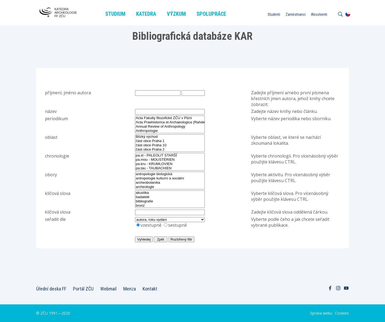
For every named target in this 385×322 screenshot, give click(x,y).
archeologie (170, 187)
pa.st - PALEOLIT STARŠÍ (170, 155)
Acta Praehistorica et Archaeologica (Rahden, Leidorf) (170, 122)
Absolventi (319, 14)
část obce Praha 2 (170, 149)
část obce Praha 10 (170, 145)
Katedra (146, 14)
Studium (115, 14)
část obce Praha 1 (170, 141)
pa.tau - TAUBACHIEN (170, 168)
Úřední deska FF (51, 289)
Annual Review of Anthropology (170, 126)
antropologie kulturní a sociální (170, 178)
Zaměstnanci (296, 14)
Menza (129, 289)
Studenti (274, 14)
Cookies (342, 313)
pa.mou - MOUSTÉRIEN (170, 160)
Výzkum (176, 14)
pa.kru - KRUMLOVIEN (170, 164)
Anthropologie (170, 131)
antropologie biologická (170, 174)
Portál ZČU (83, 289)
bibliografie (170, 201)
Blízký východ (170, 137)
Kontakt (150, 289)
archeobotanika (170, 182)
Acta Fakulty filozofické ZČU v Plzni (170, 118)
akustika (170, 193)
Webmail (108, 289)
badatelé (170, 197)
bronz (170, 205)
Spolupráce (211, 14)
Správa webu (321, 313)
